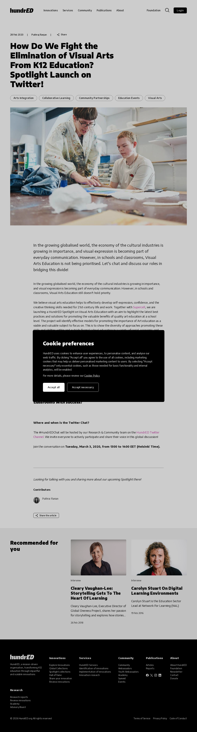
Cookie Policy (92, 375)
